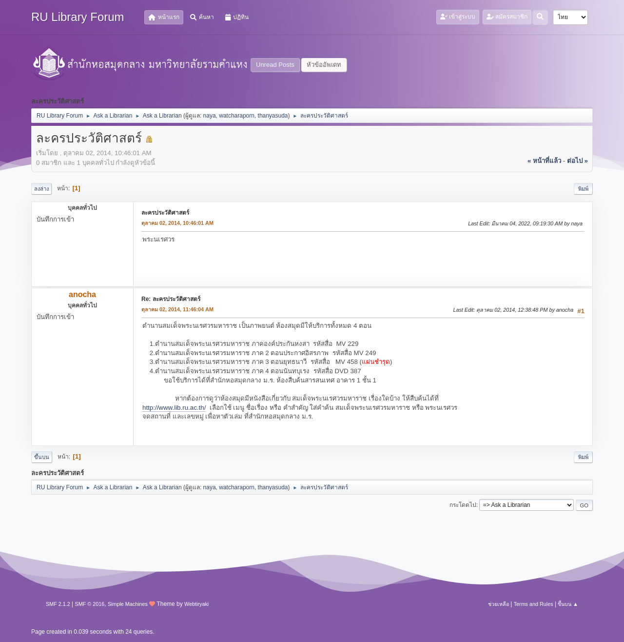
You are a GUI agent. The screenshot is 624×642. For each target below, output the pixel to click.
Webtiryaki (196, 604)
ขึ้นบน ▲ (568, 604)
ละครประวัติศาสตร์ (165, 212)
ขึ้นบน (41, 457)
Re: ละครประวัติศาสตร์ (170, 299)
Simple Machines (128, 604)
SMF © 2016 (90, 604)
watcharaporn (236, 115)
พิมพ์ (583, 189)
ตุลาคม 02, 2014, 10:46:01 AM (177, 223)
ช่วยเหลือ (498, 604)
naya (209, 115)
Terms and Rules (533, 604)
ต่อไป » (577, 160)
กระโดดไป (462, 505)
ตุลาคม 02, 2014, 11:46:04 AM (177, 309)
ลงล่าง (41, 189)
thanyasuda (273, 115)
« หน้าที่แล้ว (544, 160)
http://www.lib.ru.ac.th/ (174, 407)
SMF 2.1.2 (58, 604)
